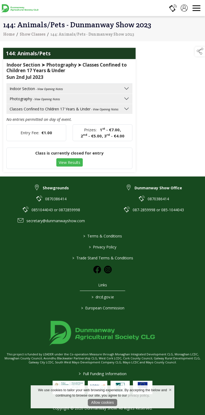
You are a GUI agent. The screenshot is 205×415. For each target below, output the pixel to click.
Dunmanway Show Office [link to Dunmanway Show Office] (158, 187)
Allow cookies (102, 402)
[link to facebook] (97, 270)
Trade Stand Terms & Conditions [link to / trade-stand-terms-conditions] (102, 258)
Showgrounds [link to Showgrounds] (56, 187)
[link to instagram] (108, 270)
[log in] (184, 8)
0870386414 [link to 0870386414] (55, 198)
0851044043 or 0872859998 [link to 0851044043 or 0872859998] (55, 209)
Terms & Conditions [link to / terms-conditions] (102, 236)
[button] (200, 51)
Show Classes (32, 37)
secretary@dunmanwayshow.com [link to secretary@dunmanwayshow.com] (55, 220)
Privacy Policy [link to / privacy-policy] (102, 247)
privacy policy (138, 395)
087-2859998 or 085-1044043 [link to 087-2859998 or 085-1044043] (158, 209)
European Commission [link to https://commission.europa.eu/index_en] (102, 308)
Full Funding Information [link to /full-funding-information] (103, 373)
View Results (69, 165)
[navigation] (196, 8)
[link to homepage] (20, 8)
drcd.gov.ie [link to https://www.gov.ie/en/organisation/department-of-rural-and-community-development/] (102, 297)
